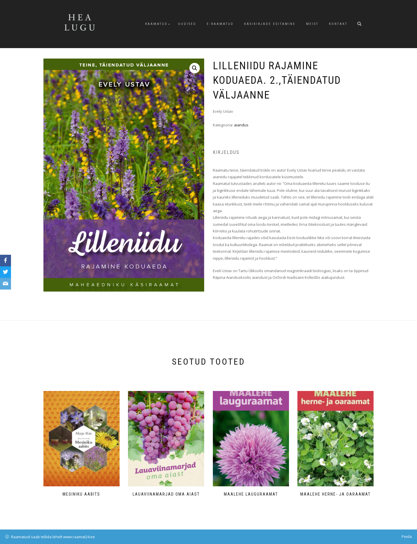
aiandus (241, 125)
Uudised (187, 24)
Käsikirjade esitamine (270, 24)
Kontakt (338, 24)
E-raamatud (220, 24)
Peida (407, 536)
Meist (312, 24)
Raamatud (156, 24)
